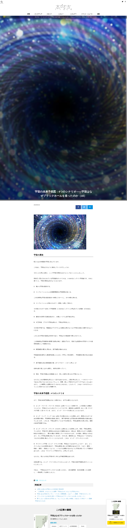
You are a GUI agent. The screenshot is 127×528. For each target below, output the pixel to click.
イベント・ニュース (86, 14)
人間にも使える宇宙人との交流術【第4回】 (50, 489)
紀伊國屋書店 (73, 526)
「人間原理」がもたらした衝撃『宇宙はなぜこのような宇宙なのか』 (58, 491)
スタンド (49, 14)
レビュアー (73, 14)
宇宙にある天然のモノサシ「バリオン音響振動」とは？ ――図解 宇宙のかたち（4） (64, 494)
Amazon (54, 526)
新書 (36, 480)
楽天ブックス (63, 526)
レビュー (61, 14)
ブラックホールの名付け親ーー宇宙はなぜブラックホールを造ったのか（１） (61, 496)
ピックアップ (38, 14)
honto (82, 526)
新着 (28, 14)
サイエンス (42, 480)
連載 (98, 14)
